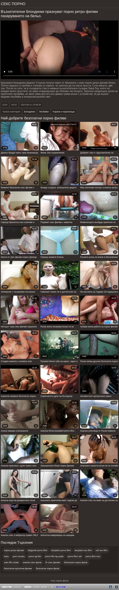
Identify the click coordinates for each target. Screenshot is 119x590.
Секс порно (13, 4)
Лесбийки (44, 111)
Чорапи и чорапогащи (64, 111)
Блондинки (29, 111)
